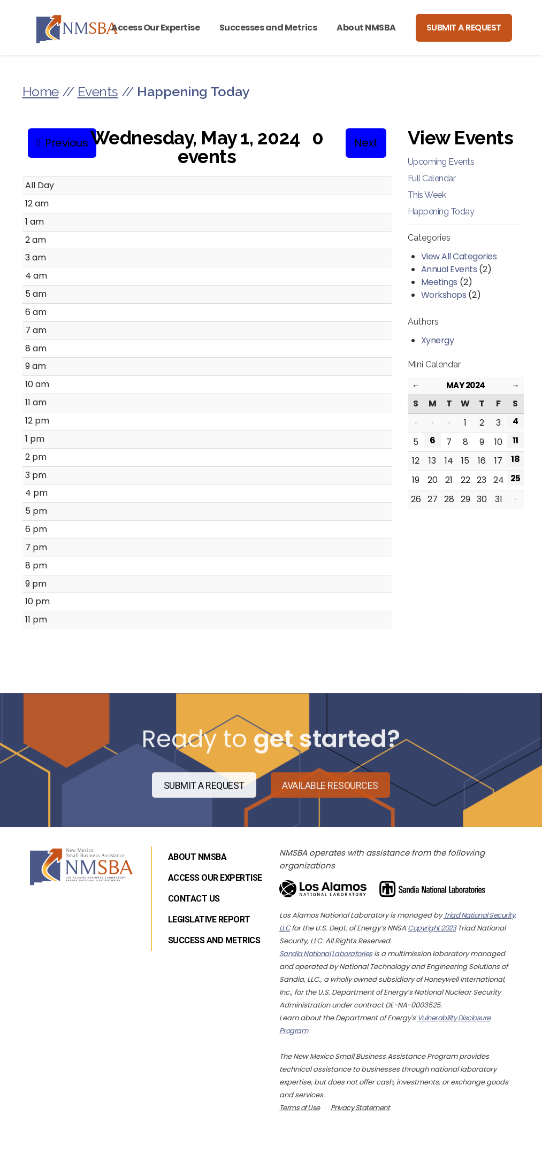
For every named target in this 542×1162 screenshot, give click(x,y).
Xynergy (437, 340)
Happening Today (441, 211)
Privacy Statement (360, 1108)
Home (40, 91)
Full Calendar (432, 178)
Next (366, 142)
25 (515, 478)
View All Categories (459, 256)
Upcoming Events (441, 162)
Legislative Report (209, 919)
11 (515, 440)
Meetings (439, 282)
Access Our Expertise (155, 27)
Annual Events (449, 269)
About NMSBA (366, 27)
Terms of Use (299, 1108)
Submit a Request (463, 27)
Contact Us (194, 899)
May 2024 (465, 385)
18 (515, 459)
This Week (427, 195)
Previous (66, 142)
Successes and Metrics (268, 27)
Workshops (444, 295)
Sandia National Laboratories (325, 954)
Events (98, 91)
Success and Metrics (214, 940)
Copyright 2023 (432, 928)
